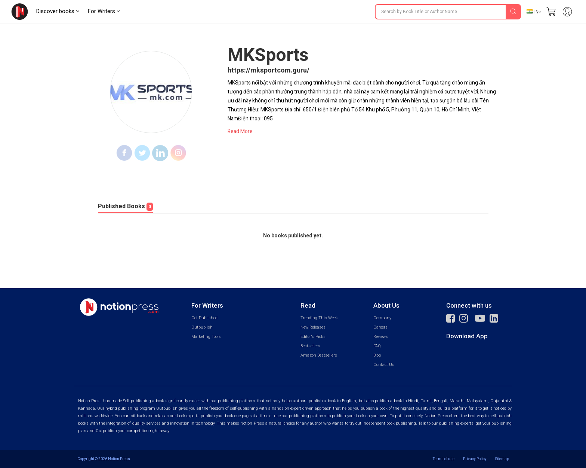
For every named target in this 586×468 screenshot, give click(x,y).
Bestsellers (310, 346)
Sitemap (502, 459)
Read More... (242, 131)
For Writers (103, 11)
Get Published (204, 317)
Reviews (380, 336)
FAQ (377, 346)
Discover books (58, 11)
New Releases (313, 327)
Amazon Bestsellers (318, 355)
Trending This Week (319, 317)
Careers (380, 327)
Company (382, 317)
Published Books (125, 206)
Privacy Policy (475, 459)
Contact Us (383, 364)
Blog (377, 355)
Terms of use (443, 459)
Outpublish (202, 327)
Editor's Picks (313, 336)
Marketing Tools (206, 336)
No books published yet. (293, 236)
